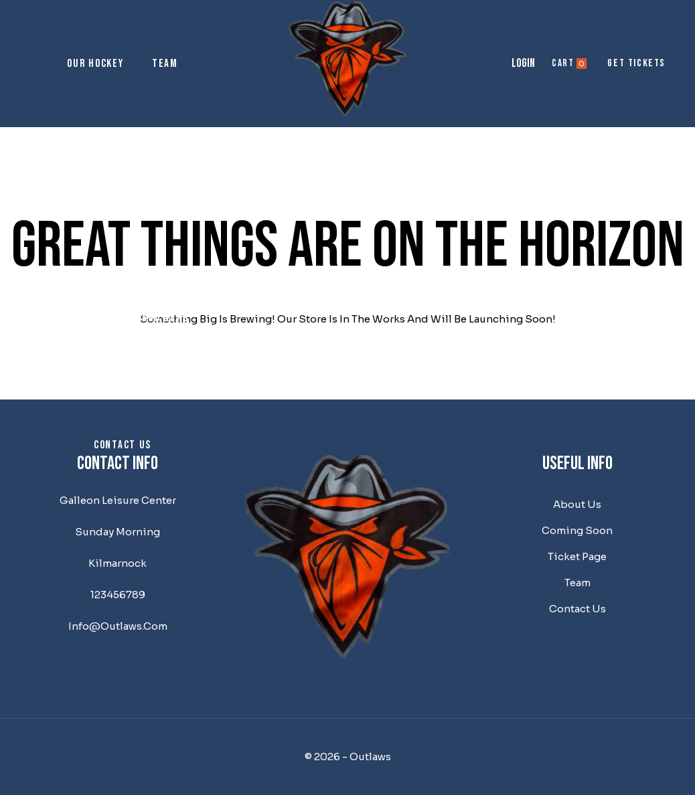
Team (165, 63)
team (577, 582)
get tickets (636, 63)
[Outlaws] (347, 58)
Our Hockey (95, 63)
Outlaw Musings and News (122, 318)
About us (123, 190)
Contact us (122, 445)
